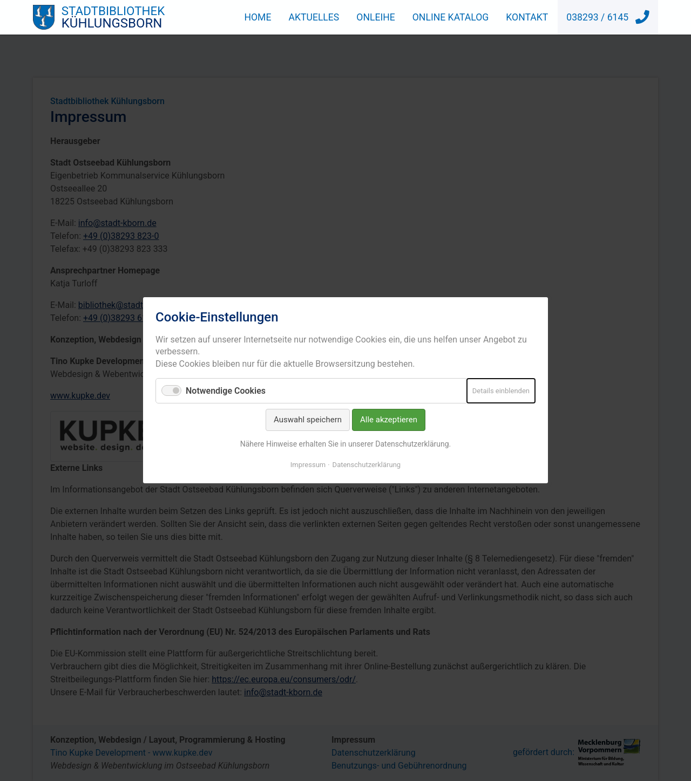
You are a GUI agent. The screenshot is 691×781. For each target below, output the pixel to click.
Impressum (308, 465)
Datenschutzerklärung (367, 465)
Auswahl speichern (308, 420)
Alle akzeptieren (388, 420)
